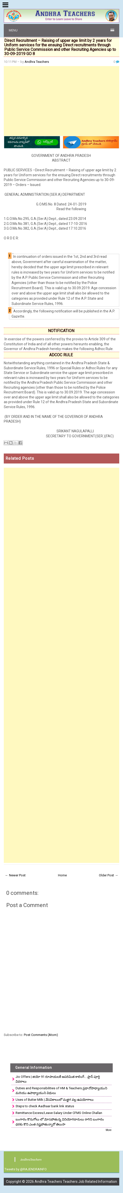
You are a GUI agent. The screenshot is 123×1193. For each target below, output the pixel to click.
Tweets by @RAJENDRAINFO (26, 1169)
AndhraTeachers (31, 1159)
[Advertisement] (61, 101)
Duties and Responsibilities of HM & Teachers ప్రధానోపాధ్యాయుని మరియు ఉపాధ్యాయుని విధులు (61, 1090)
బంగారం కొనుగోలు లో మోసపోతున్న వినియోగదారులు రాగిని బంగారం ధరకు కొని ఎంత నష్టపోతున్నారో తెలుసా (60, 1121)
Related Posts (20, 458)
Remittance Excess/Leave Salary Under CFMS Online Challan (59, 1113)
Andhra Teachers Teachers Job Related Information (76, 1182)
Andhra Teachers (37, 62)
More (108, 1130)
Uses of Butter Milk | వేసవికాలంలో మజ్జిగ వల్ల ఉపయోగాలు (55, 1099)
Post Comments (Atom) (41, 1035)
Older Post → (108, 875)
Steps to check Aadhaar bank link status (45, 1106)
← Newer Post (15, 875)
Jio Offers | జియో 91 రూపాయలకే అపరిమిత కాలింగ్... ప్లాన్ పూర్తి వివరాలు (58, 1079)
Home (62, 875)
